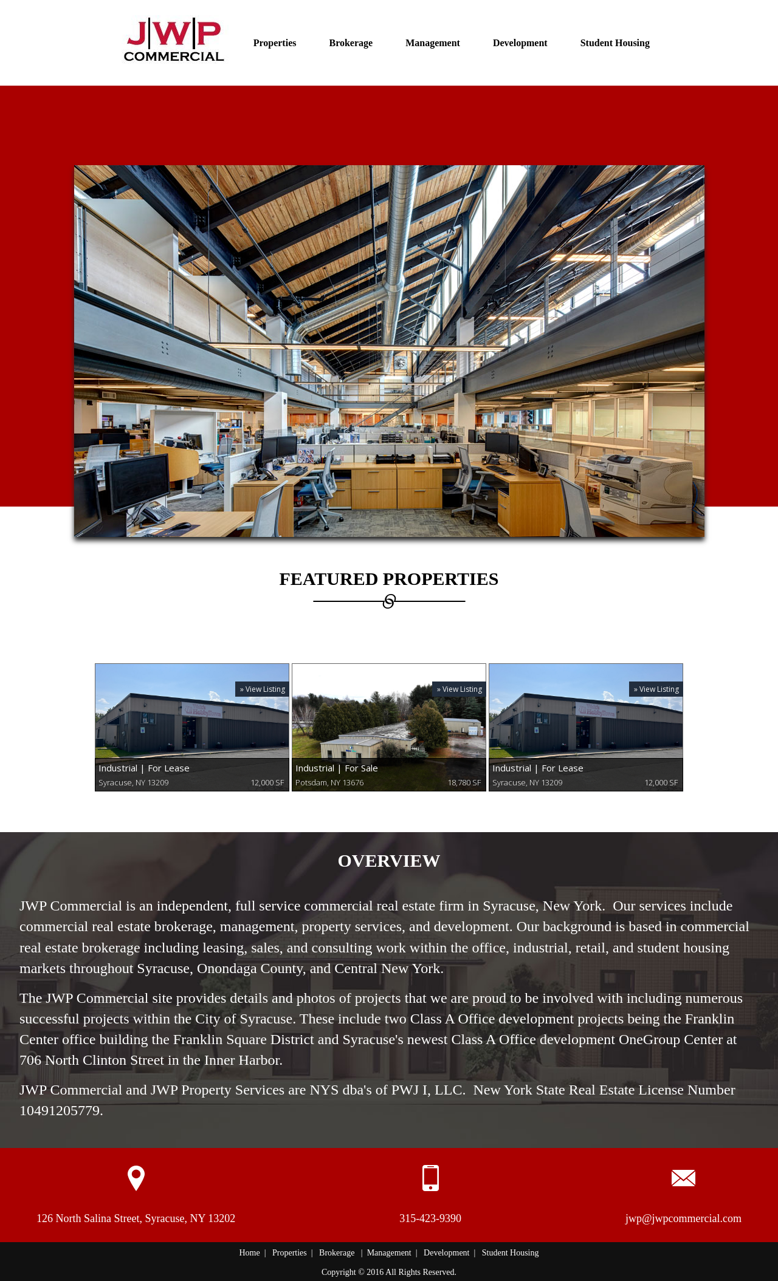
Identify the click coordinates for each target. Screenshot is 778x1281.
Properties (275, 43)
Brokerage (351, 43)
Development (520, 43)
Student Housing (615, 43)
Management (432, 43)
